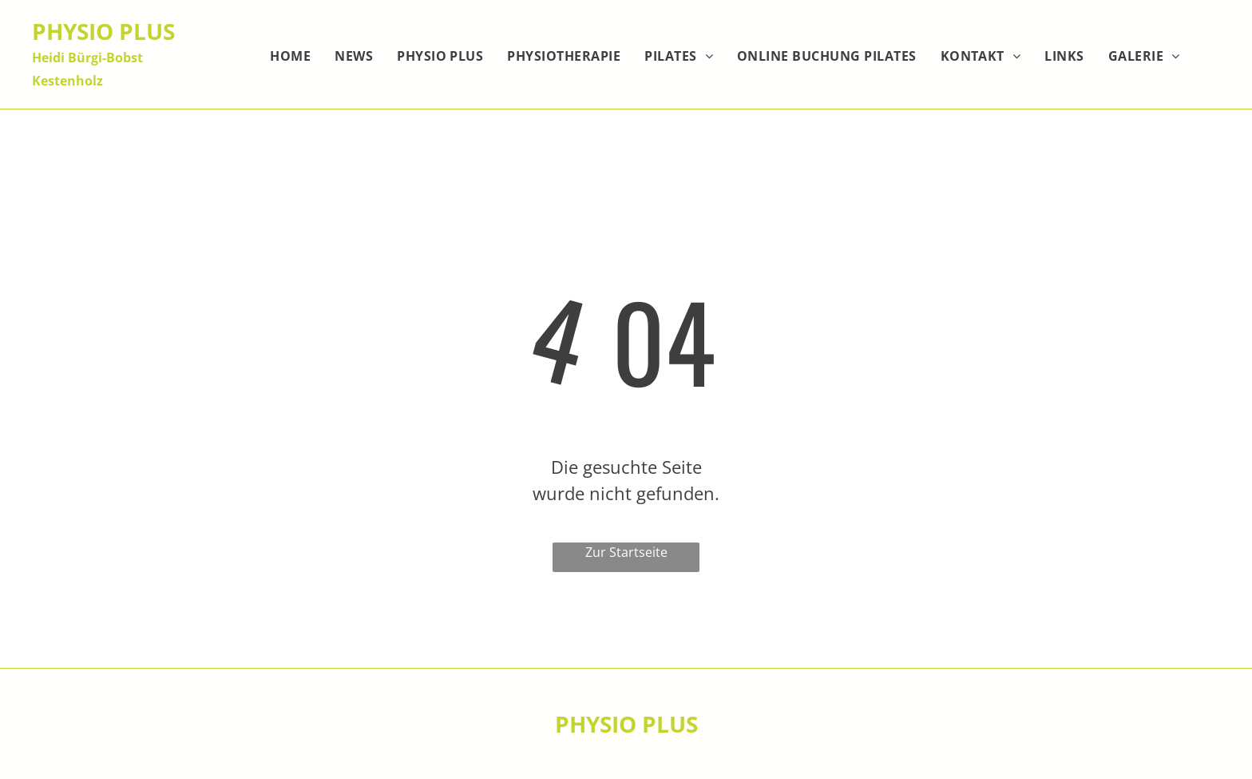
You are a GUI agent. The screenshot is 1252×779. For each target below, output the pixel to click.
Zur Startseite (626, 552)
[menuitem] (290, 56)
